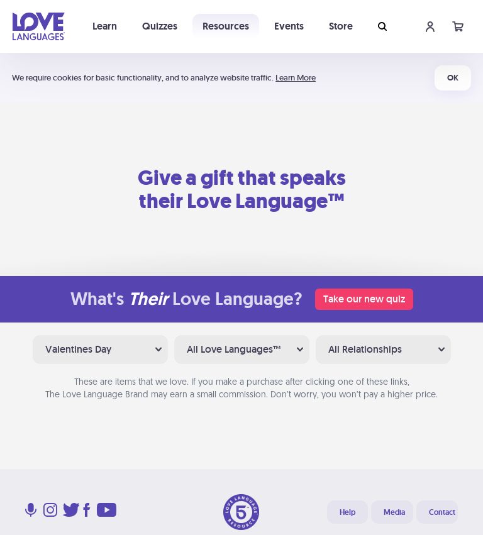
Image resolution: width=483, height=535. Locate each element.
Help (347, 512)
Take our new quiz (364, 299)
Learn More (295, 77)
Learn (104, 26)
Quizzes (159, 26)
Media (394, 512)
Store (341, 26)
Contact (442, 512)
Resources (226, 26)
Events (289, 26)
